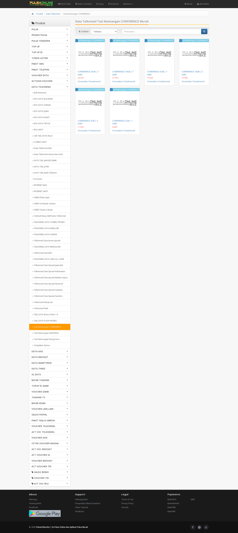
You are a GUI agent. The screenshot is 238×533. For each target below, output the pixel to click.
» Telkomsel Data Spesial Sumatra (47, 296)
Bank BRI (171, 511)
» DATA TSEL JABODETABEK (44, 160)
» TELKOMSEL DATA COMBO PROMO (48, 222)
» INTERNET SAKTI (40, 191)
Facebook (33, 507)
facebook (113, 4)
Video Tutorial (81, 507)
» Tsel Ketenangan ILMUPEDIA (45, 333)
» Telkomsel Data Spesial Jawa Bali (47, 265)
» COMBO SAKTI (39, 142)
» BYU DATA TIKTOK (41, 123)
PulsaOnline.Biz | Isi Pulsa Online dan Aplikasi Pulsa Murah (62, 527)
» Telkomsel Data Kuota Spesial (46, 240)
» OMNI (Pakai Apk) (40, 197)
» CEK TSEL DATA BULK (42, 135)
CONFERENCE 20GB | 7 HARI (88, 73)
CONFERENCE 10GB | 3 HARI (192, 73)
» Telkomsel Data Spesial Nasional (47, 283)
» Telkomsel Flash (40, 308)
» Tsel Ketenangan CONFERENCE (46, 327)
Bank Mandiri (173, 503)
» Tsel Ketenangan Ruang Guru (46, 339)
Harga (100, 4)
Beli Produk (64, 4)
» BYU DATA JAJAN (40, 111)
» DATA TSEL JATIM (40, 166)
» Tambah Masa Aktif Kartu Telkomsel (49, 216)
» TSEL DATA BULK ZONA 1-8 (45, 314)
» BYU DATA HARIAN (41, 105)
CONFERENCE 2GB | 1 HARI (122, 122)
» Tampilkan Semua (41, 345)
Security (124, 507)
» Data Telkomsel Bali (42, 148)
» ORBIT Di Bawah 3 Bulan (43, 203)
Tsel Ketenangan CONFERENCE (90, 40)
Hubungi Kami (81, 499)
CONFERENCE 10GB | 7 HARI (122, 73)
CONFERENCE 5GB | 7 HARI (157, 73)
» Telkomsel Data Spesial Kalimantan (48, 271)
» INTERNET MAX (39, 185)
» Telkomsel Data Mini (42, 253)
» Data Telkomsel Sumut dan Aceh (47, 154)
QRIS (193, 499)
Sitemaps (33, 499)
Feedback (79, 511)
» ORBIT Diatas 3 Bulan (42, 209)
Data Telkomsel (53, 13)
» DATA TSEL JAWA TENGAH (44, 172)
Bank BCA (172, 499)
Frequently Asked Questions (87, 503)
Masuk (188, 4)
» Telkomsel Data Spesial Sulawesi (47, 290)
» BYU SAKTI (37, 129)
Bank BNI (172, 507)
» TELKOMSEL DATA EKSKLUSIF (45, 228)
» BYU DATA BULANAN (42, 98)
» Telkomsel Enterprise (42, 302)
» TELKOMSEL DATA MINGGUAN (46, 246)
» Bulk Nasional (39, 92)
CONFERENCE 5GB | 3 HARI (88, 122)
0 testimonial (94, 81)
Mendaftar (203, 4)
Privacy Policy (127, 503)
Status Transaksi (83, 4)
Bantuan (128, 4)
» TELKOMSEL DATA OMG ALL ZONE (48, 259)
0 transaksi (82, 81)
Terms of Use (127, 499)
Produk (39, 13)
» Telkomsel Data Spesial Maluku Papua (50, 277)
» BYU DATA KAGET (41, 117)
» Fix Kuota (37, 179)
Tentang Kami (35, 503)
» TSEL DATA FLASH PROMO (44, 320)
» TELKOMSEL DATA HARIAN (44, 234)
